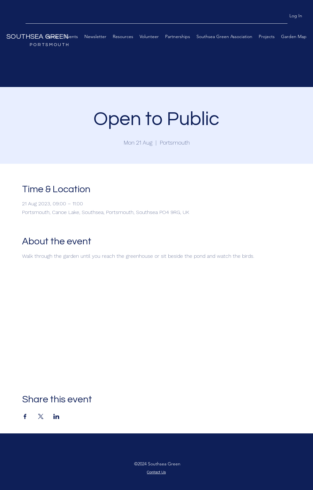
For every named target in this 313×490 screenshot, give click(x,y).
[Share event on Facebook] (25, 416)
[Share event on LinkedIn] (56, 416)
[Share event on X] (41, 416)
